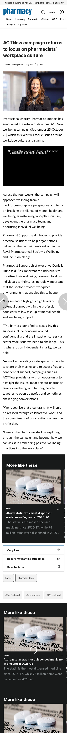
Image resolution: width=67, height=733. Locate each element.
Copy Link (33, 550)
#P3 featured (54, 595)
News (8, 508)
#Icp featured (33, 595)
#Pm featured (12, 595)
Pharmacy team (26, 577)
